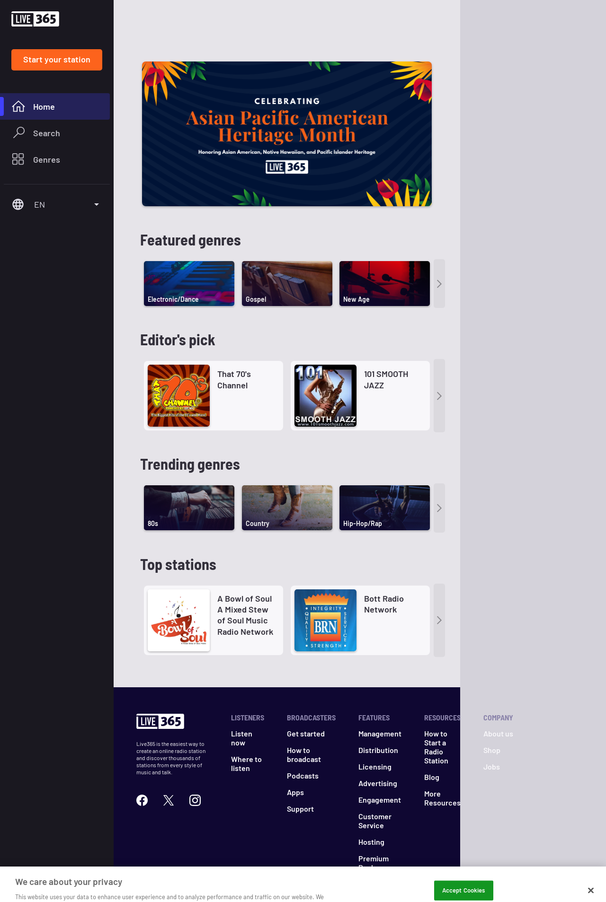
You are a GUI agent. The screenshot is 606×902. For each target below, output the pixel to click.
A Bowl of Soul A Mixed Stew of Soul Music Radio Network (245, 568)
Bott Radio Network (384, 557)
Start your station (56, 59)
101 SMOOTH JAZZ (386, 332)
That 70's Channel (234, 332)
